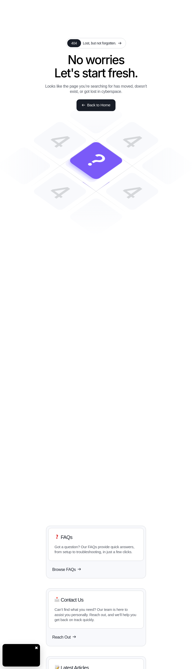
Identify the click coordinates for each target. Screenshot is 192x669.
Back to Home (96, 105)
